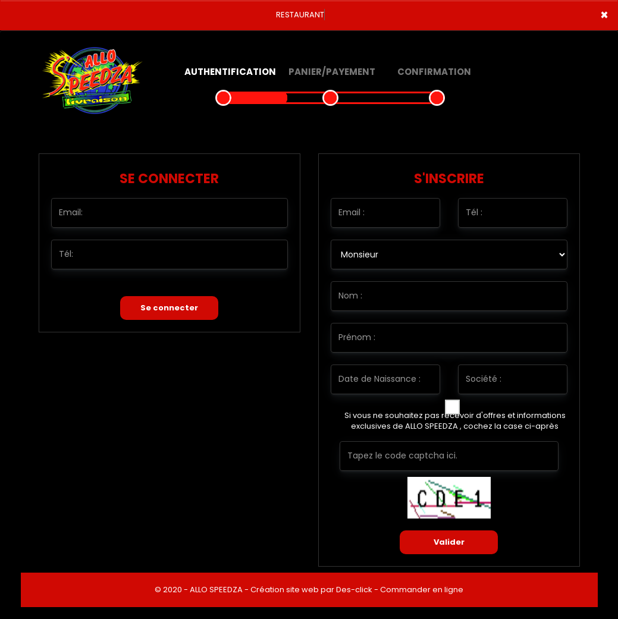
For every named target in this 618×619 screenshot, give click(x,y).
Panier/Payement (331, 71)
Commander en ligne (421, 589)
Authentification (230, 71)
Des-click (354, 589)
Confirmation (434, 71)
